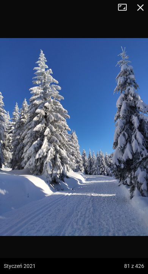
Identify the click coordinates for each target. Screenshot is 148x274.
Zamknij (140, 7)
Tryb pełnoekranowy (125, 7)
